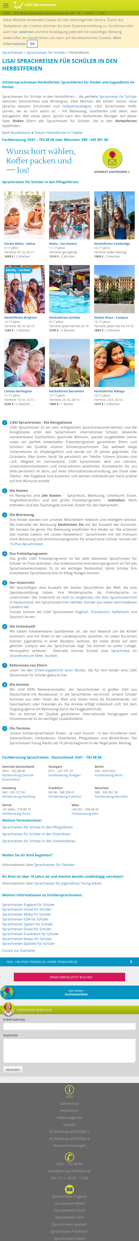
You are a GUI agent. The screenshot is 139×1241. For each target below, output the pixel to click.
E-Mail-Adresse (14, 1019)
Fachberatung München (111, 796)
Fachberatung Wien (85, 814)
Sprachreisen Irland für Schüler (26, 909)
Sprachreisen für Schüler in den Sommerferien (39, 841)
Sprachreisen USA (69, 1217)
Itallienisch (120, 612)
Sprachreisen (12, 52)
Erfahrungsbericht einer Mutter (59, 670)
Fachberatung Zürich (16, 814)
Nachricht (10, 1035)
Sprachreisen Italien (69, 1238)
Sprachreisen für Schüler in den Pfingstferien (37, 827)
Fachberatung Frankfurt (65, 796)
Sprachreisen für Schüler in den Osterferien (36, 834)
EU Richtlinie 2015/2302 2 (69, 1138)
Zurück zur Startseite (18, 950)
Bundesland (20, 132)
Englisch (81, 612)
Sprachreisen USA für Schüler (25, 919)
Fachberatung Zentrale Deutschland (18, 777)
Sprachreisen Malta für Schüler (26, 914)
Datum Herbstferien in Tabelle (59, 132)
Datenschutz (69, 1103)
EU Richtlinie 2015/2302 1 (69, 1131)
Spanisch (17, 616)
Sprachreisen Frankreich (69, 1231)
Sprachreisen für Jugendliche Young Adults (68, 883)
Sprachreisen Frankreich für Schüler (30, 934)
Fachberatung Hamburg (18, 796)
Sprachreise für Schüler (118, 96)
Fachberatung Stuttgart (65, 775)
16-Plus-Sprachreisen (26, 544)
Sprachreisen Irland (69, 1210)
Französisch (100, 612)
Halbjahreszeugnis (77, 106)
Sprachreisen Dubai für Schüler (26, 929)
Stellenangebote (69, 1117)
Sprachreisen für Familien (54, 864)
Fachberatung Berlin (109, 775)
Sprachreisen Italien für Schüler (27, 938)
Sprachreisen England (69, 1196)
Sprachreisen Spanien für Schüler (28, 943)
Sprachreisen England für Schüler (28, 904)
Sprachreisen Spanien (69, 1224)
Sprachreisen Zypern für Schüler (27, 924)
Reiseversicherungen (69, 1145)
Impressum (69, 1110)
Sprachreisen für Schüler (46, 52)
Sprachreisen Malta (69, 1203)
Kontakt (69, 1124)
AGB (69, 1096)
